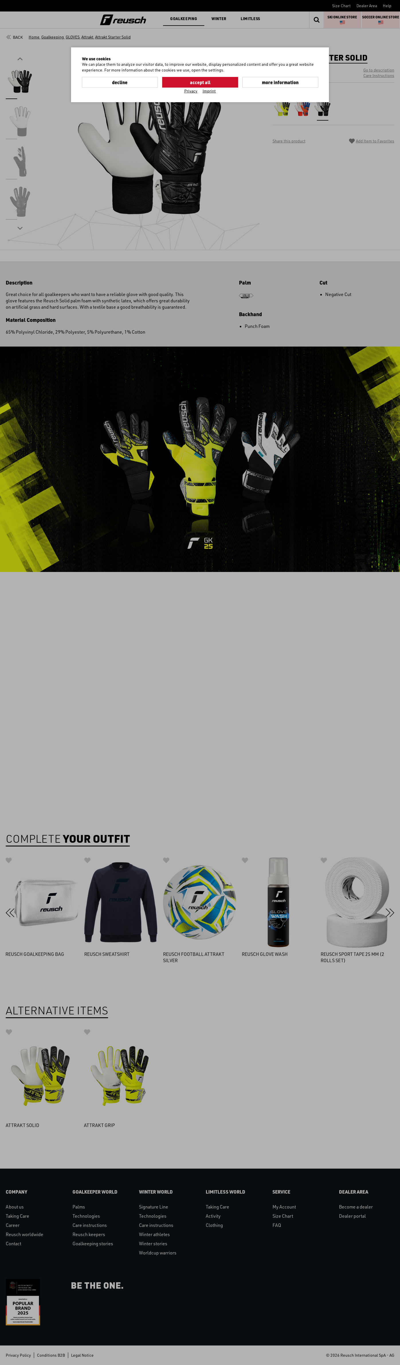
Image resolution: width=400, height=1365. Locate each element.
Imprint (209, 90)
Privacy (190, 90)
